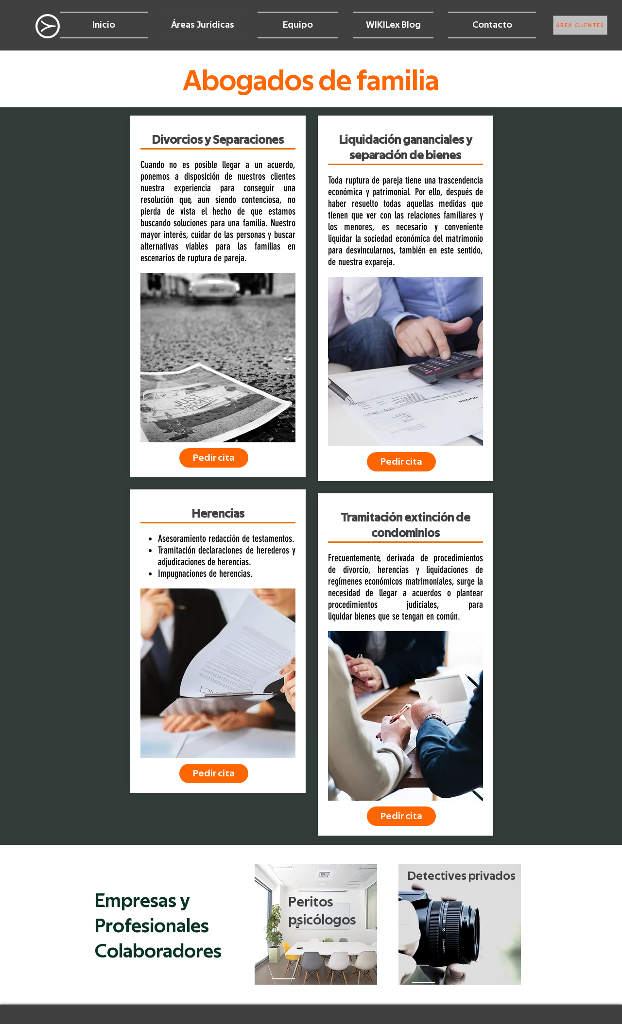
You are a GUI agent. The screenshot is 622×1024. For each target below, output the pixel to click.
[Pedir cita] (213, 458)
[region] (316, 924)
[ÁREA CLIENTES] (580, 25)
